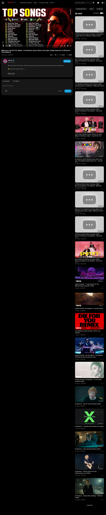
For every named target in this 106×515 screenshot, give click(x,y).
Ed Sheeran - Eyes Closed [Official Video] (87, 449)
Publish (68, 91)
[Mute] (68, 46)
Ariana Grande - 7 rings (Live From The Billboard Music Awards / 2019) (87, 285)
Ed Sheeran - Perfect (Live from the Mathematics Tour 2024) (85, 472)
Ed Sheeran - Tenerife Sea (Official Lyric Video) (89, 426)
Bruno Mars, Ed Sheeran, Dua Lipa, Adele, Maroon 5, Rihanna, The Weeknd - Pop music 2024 (88, 260)
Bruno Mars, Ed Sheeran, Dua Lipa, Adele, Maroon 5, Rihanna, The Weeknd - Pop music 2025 (88, 60)
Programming (43, 3)
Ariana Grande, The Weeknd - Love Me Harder (89, 308)
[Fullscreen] (70, 46)
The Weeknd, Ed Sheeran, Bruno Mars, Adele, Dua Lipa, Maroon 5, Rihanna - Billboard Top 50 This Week (89, 85)
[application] (37, 28)
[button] (102, 3)
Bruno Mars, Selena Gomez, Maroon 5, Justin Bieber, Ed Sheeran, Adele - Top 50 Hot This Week (88, 135)
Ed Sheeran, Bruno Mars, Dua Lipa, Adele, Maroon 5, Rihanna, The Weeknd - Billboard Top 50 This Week (88, 185)
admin (11, 60)
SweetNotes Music (26, 3)
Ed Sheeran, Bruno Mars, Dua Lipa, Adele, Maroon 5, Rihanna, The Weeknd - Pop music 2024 (88, 110)
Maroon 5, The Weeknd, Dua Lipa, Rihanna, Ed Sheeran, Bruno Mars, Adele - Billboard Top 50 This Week (89, 210)
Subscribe (66, 61)
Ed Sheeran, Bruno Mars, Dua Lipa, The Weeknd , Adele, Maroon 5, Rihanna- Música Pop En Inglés (89, 35)
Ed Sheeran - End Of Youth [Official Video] (88, 404)
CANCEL (60, 91)
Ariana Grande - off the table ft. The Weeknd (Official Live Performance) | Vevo (89, 356)
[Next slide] (101, 9)
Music (36, 3)
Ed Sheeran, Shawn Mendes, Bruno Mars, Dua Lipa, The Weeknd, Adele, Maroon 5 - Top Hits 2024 (89, 160)
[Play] (3, 46)
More (52, 3)
